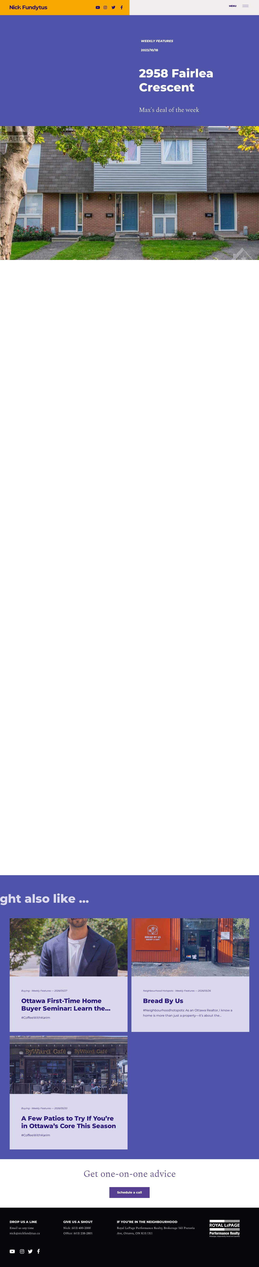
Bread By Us (163, 1001)
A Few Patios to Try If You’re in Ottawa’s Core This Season (68, 1122)
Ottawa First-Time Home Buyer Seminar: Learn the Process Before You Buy (63, 1004)
